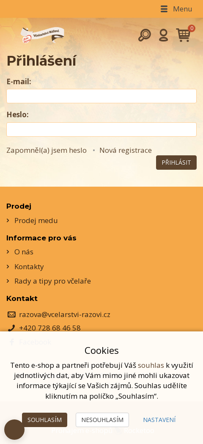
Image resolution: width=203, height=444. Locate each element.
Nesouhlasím (102, 420)
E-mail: (18, 81)
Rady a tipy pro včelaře (52, 281)
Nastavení (159, 420)
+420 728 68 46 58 (50, 328)
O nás (23, 251)
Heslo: (17, 114)
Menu (175, 9)
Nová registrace (125, 150)
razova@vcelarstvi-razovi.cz (64, 314)
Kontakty (29, 266)
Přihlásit (176, 162)
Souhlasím (44, 420)
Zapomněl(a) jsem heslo (46, 150)
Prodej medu (36, 220)
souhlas (151, 365)
